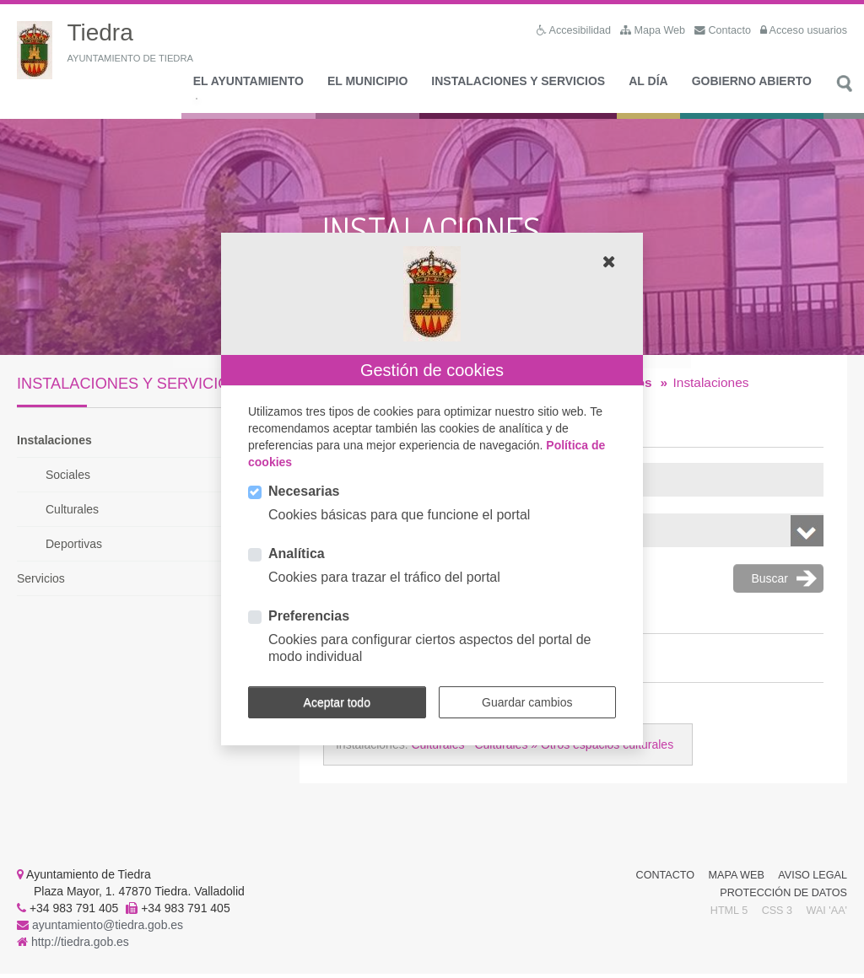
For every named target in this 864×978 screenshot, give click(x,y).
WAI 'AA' (827, 915)
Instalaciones (54, 444)
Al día (648, 85)
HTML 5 (729, 915)
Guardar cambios (527, 702)
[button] (609, 261)
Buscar (844, 97)
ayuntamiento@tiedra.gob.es (107, 929)
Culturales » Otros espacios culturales (573, 748)
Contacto (665, 879)
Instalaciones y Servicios (518, 85)
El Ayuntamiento (248, 85)
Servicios (41, 582)
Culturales (72, 513)
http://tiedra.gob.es (80, 946)
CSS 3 (777, 915)
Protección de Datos (783, 897)
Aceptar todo (337, 702)
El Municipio (367, 85)
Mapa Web (736, 879)
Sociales (68, 479)
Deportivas (74, 548)
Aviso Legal (812, 879)
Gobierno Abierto (752, 85)
